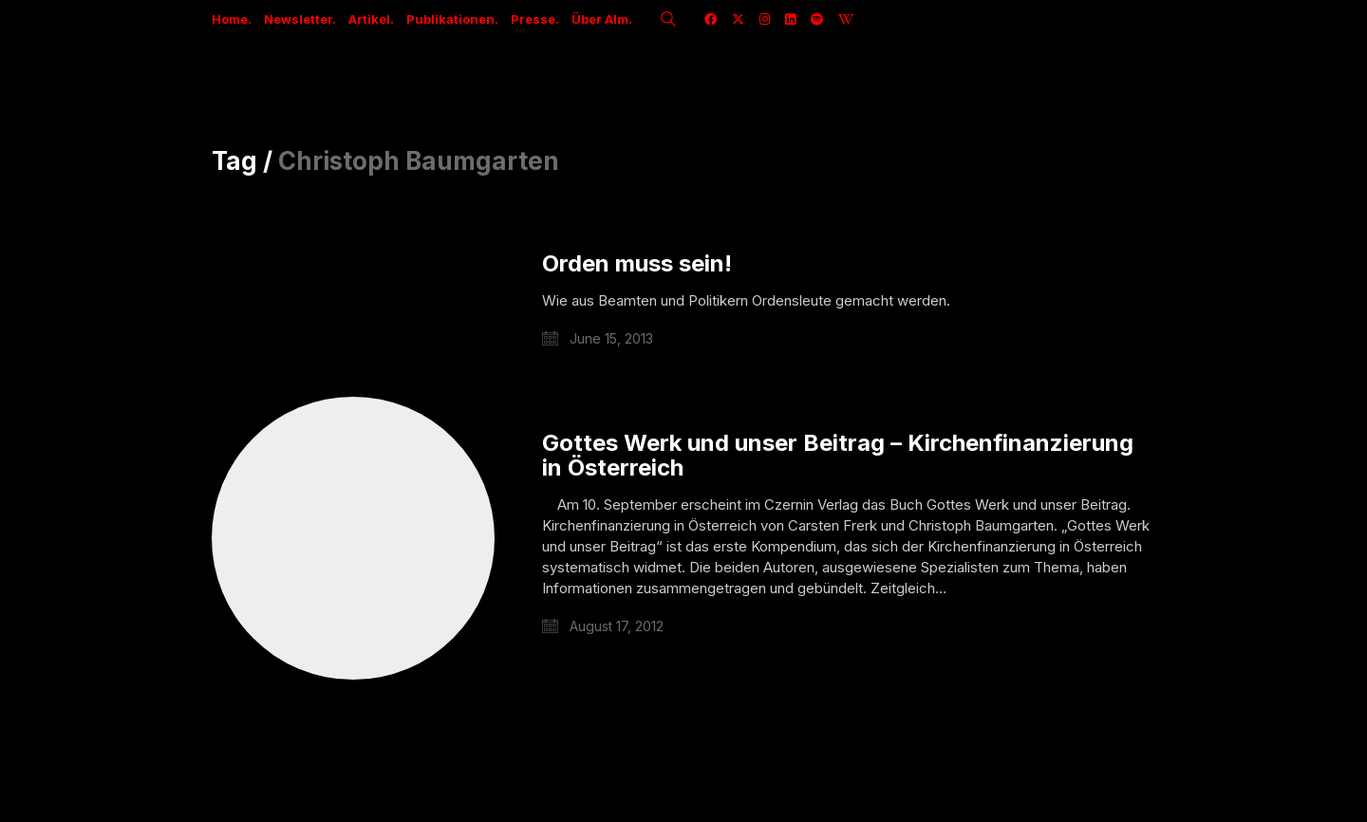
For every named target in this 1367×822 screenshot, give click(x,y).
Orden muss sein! (637, 264)
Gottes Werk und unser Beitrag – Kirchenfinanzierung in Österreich (837, 456)
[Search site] (668, 20)
